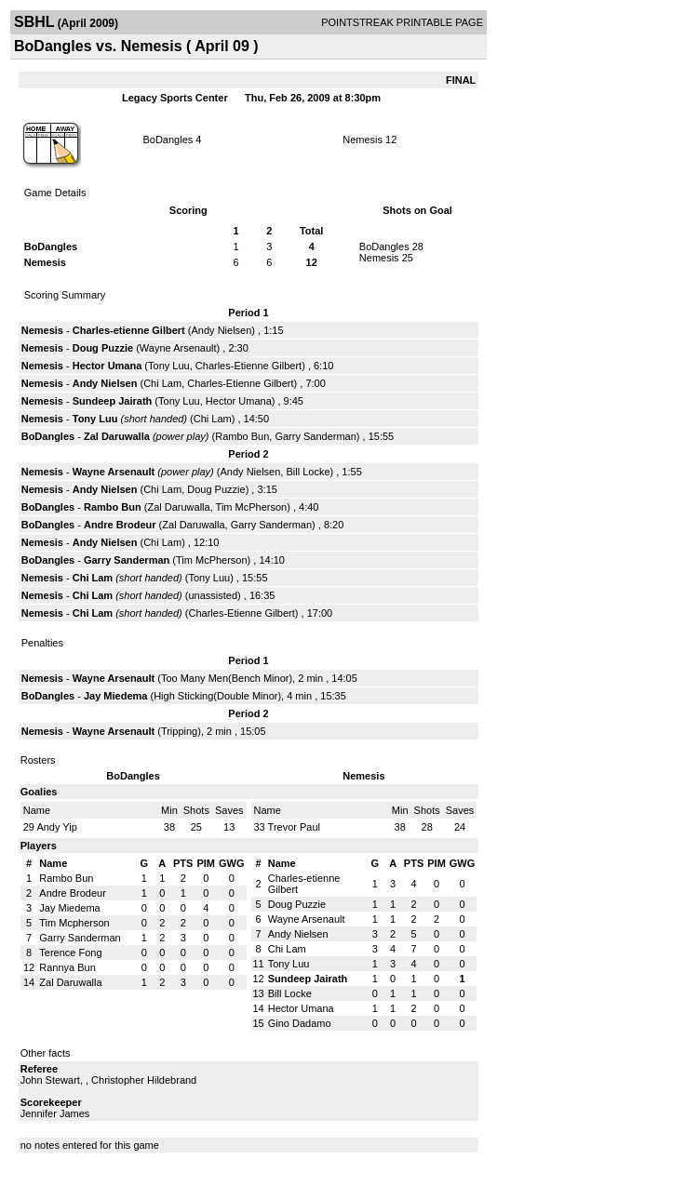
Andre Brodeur (120, 524)
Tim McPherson (252, 507)
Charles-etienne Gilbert (129, 330)
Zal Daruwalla (117, 436)
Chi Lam (162, 383)
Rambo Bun (242, 436)
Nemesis (362, 139)
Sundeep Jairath (113, 400)
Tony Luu (169, 365)
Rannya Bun (67, 967)
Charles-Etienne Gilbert (248, 365)
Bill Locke (307, 471)
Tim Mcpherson (74, 922)
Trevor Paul (294, 827)
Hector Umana (107, 365)
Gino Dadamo (299, 1023)
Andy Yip (56, 827)
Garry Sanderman (315, 436)
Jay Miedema (115, 695)
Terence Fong (70, 952)
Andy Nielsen (222, 330)
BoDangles (167, 139)
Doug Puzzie (103, 347)
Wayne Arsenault (178, 347)
